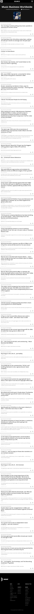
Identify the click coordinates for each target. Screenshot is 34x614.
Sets (19, 584)
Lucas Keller (3, 454)
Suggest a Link (13, 593)
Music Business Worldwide (6, 24)
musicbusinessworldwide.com (12, 9)
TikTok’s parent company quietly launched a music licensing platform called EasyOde (16, 303)
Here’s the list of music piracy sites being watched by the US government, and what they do (16, 548)
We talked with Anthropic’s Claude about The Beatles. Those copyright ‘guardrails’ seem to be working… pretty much (17, 394)
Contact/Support (13, 596)
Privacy (11, 587)
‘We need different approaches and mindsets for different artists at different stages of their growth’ (16, 170)
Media (26, 590)
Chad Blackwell (3, 525)
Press (11, 591)
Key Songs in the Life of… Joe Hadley (11, 353)
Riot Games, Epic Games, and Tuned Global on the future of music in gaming (16, 62)
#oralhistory (28, 597)
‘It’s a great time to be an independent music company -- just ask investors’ (14, 523)
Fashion (27, 591)
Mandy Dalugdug (4, 496)
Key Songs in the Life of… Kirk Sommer (12, 465)
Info (11, 584)
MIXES (26, 587)
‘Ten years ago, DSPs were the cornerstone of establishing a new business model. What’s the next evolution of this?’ (16, 130)
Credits (11, 594)
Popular (19, 588)
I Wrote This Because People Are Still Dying (13, 99)
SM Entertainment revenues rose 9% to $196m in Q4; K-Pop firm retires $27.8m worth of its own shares (16, 244)
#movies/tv (27, 600)
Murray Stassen (4, 29)
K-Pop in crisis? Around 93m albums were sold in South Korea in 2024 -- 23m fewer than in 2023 (15, 316)
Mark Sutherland (4, 172)
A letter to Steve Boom (7, 51)
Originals (27, 588)
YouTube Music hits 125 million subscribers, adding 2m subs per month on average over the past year (16, 40)
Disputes (12, 588)
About (11, 585)
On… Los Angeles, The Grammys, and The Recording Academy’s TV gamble (16, 562)
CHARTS (19, 587)
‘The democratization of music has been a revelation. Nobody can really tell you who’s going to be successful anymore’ (17, 422)
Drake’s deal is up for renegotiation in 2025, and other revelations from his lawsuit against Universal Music (17, 509)
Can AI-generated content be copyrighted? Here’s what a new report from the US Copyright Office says (16, 379)
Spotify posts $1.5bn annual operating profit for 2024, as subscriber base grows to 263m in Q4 (17, 330)
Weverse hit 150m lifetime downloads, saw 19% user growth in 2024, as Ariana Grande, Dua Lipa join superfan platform (16, 493)
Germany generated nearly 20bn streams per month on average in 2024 (16, 536)
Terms (11, 590)
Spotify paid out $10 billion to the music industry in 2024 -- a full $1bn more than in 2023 (16, 407)
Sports (26, 593)
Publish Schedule (13, 597)
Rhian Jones (3, 133)
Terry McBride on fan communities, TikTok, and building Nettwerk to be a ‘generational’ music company (15, 367)
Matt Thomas (3, 101)
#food (26, 605)
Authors (19, 591)
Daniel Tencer (3, 233)
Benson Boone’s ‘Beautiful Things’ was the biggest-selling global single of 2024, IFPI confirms (16, 146)
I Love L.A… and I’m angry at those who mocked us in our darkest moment (16, 452)
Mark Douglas (3, 481)
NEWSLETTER (28, 584)
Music (26, 594)
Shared (19, 590)
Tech (26, 596)
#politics (27, 602)
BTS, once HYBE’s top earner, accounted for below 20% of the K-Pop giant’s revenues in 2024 (15, 74)
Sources (19, 593)
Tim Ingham (3, 53)
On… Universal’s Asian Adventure (11, 157)
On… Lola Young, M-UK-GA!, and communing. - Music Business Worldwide (16, 342)
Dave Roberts (3, 355)
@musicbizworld (25, 9)
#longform (27, 599)
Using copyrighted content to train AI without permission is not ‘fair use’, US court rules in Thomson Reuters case (17, 230)
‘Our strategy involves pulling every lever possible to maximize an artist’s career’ (16, 26)
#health (27, 603)
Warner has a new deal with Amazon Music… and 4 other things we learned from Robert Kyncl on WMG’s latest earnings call (17, 258)
